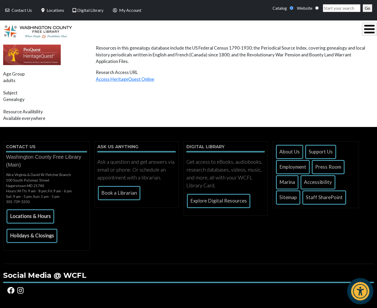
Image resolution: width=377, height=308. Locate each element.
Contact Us (18, 10)
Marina (287, 181)
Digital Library (88, 10)
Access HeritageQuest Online (125, 78)
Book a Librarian (119, 191)
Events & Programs (337, 30)
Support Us (321, 150)
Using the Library (131, 30)
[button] (30, 215)
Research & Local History (267, 30)
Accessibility (318, 181)
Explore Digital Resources (218, 199)
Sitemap (288, 196)
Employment (292, 165)
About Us (289, 150)
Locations (52, 10)
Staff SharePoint (324, 196)
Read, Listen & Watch (195, 30)
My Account (126, 10)
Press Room (328, 165)
